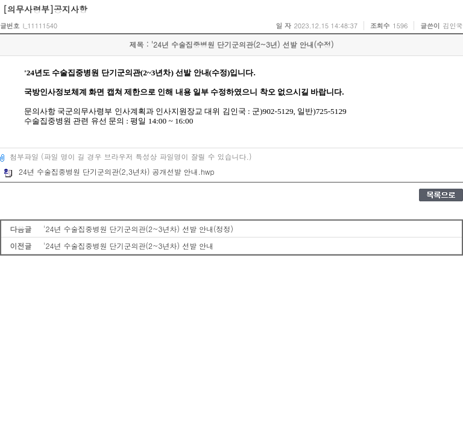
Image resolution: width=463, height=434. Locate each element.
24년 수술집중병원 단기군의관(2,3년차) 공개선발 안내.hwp (109, 171)
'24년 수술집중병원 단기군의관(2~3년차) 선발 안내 (128, 246)
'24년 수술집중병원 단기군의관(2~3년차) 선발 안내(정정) (138, 229)
